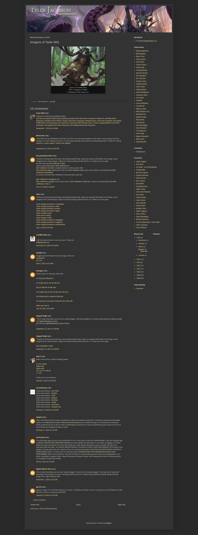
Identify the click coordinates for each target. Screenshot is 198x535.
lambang (54, 400)
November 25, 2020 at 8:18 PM (47, 246)
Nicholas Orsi (141, 114)
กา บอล (38, 373)
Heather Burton (141, 84)
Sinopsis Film (56, 407)
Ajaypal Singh (41, 316)
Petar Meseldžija (142, 217)
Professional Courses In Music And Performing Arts (62, 422)
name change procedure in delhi (47, 206)
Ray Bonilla (140, 120)
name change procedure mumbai (48, 209)
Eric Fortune (140, 181)
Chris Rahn (140, 62)
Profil (53, 395)
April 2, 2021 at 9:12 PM (44, 263)
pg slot (38, 487)
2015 (139, 238)
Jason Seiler (140, 87)
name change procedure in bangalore (49, 220)
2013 (139, 262)
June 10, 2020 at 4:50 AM (45, 187)
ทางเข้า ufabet (41, 364)
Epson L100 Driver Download (73, 121)
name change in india (44, 218)
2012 (139, 265)
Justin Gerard (141, 197)
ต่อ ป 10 (39, 260)
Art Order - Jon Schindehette (146, 167)
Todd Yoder (140, 133)
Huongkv (39, 271)
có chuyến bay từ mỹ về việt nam (48, 283)
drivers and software (63, 143)
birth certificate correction (45, 168)
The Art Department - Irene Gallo (148, 222)
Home (78, 505)
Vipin (38, 194)
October (142, 243)
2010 (139, 272)
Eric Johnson (140, 78)
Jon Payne (140, 98)
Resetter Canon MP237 (53, 121)
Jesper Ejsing (141, 89)
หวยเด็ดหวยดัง (41, 235)
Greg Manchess (142, 186)
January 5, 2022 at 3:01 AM (46, 381)
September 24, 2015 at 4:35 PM (47, 149)
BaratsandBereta (142, 51)
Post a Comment (39, 500)
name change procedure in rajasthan (49, 222)
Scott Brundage (141, 125)
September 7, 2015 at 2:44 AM (47, 128)
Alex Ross (139, 164)
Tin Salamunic (141, 131)
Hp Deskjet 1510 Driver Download (57, 125)
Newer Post (35, 505)
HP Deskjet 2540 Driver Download (83, 125)
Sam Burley (140, 123)
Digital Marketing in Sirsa (48, 321)
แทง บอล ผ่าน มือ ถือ (43, 371)
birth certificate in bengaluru (46, 179)
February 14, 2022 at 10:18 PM (47, 410)
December (143, 240)
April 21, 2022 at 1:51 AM (45, 462)
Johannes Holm (141, 95)
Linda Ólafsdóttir (142, 103)
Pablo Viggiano (141, 211)
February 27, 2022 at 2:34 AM (46, 430)
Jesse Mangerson (142, 92)
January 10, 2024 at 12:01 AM (47, 495)
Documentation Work (44, 156)
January (142, 255)
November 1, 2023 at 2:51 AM (47, 480)
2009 (139, 275)
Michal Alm (40, 136)
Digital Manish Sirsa (44, 469)
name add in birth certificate (56, 166)
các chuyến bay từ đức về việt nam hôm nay (52, 292)
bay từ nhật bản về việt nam (46, 287)
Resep (53, 402)
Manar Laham (141, 109)
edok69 (39, 253)
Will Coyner (140, 139)
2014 (139, 259)
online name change (43, 215)
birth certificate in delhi (57, 163)
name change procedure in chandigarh (50, 204)
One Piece (55, 391)
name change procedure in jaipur (48, 211)
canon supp (48, 143)
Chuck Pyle (140, 67)
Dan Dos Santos (142, 173)
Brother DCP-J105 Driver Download (82, 118)
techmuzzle (40, 437)
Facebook (139, 288)
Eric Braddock (141, 76)
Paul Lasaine (140, 214)
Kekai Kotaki (140, 206)
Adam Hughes (141, 162)
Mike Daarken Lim (142, 111)
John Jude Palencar (143, 192)
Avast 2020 (40, 113)
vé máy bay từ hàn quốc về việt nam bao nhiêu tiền (54, 301)
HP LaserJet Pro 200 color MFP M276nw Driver (75, 123)
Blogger (108, 523)
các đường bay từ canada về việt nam (49, 296)
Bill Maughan (140, 54)
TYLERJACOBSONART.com (146, 41)
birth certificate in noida (78, 182)
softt (37, 143)
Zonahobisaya (41, 388)
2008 (139, 278)
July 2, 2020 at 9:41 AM (44, 228)
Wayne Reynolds (142, 136)
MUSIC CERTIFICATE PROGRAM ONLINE (54, 443)
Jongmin (139, 100)
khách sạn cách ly (42, 306)
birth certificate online (76, 170)
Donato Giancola (142, 175)
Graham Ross (141, 81)
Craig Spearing (141, 70)
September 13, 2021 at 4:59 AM (47, 329)
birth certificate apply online (46, 170)
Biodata (54, 393)
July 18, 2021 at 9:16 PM (45, 309)
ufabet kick (40, 366)
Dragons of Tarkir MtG (143, 250)
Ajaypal (39, 417)
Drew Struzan (141, 178)
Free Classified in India (44, 346)
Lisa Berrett (140, 106)
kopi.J (38, 356)
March (141, 247)
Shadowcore (140, 152)
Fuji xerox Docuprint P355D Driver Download (52, 118)
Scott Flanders (141, 128)
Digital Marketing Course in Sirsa (57, 323)
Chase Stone (140, 59)
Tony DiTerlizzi (141, 228)
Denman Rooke (141, 73)
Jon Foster (140, 195)
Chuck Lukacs (141, 65)
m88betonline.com (42, 242)
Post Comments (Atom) (48, 509)
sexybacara (40, 258)
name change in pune (44, 213)
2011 (139, 269)
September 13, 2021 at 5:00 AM (47, 349)
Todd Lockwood (141, 225)
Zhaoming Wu (141, 142)
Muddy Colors (141, 208)
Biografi (54, 398)
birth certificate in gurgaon (45, 182)
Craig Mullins (140, 170)
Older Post (121, 505)
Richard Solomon (142, 219)
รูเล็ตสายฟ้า (40, 368)
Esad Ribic (140, 184)
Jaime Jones (140, 189)
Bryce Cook (140, 56)
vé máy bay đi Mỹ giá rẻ (44, 278)
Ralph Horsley (141, 117)
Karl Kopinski (141, 203)
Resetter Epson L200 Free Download (98, 121)
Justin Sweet (140, 200)
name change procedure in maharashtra (50, 224)
